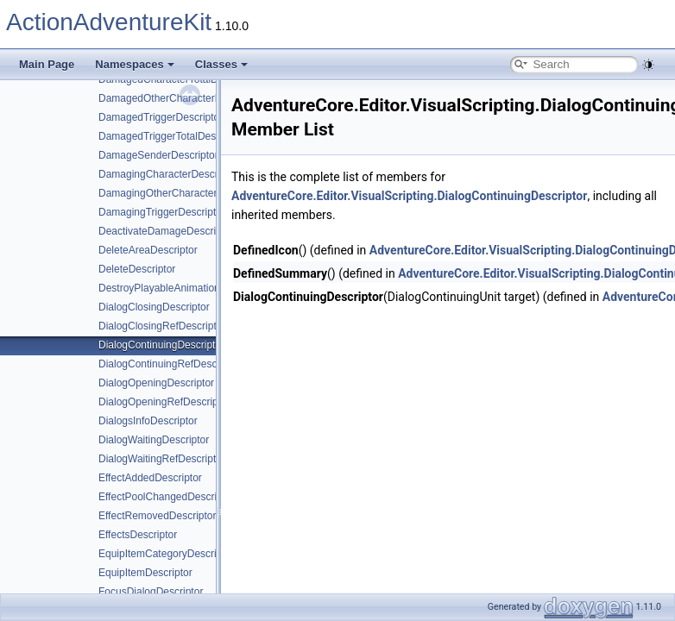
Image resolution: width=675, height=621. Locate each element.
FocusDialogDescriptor (150, 592)
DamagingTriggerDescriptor (161, 212)
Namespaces (134, 64)
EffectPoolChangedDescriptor (166, 497)
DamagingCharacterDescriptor (168, 174)
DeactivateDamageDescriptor (166, 231)
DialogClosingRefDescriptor (161, 326)
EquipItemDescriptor (145, 573)
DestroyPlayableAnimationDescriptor (182, 288)
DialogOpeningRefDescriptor (164, 402)
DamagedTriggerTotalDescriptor (171, 136)
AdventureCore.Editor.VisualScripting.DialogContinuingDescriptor (409, 196)
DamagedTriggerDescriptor (160, 117)
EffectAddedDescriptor (150, 478)
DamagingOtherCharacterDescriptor (181, 193)
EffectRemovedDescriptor (157, 516)
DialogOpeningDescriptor (156, 383)
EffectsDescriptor (137, 535)
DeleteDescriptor (136, 269)
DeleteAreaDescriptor (148, 250)
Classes (221, 64)
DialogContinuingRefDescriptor (169, 364)
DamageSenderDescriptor (158, 155)
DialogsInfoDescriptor (148, 421)
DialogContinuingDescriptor (161, 345)
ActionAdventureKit (108, 22)
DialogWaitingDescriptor (153, 440)
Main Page (46, 64)
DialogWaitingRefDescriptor (161, 459)
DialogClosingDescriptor (154, 307)
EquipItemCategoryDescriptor (166, 554)
